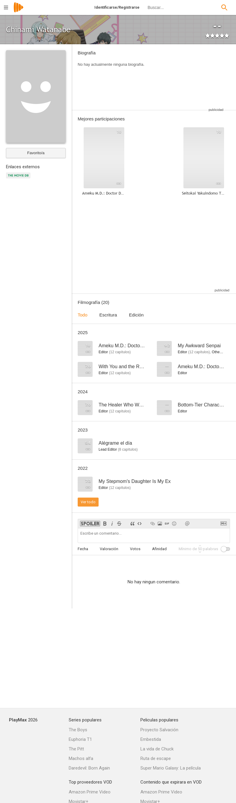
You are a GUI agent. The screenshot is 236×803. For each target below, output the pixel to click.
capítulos (120, 352)
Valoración (109, 549)
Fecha (83, 549)
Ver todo (88, 502)
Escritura (108, 314)
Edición (136, 314)
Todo (83, 314)
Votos (135, 549)
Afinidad (159, 549)
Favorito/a (36, 153)
